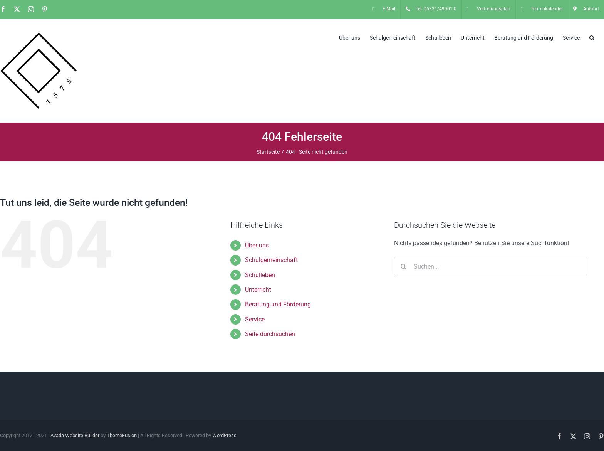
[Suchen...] (491, 266)
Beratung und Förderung (278, 304)
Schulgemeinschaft (271, 260)
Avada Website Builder (74, 435)
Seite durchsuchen (270, 334)
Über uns (257, 245)
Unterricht (258, 289)
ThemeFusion (122, 435)
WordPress (224, 435)
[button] (591, 37)
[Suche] (403, 266)
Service (255, 319)
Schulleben (260, 275)
